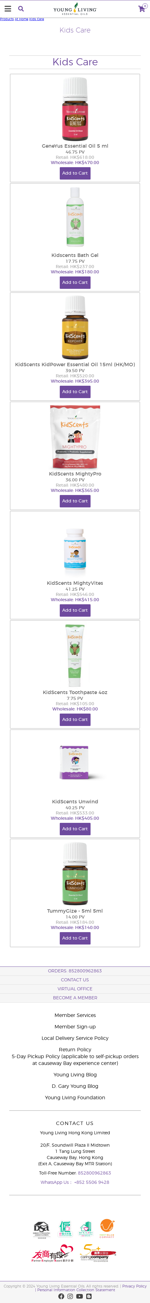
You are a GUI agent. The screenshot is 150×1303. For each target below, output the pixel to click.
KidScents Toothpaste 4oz (75, 692)
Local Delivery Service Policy (75, 1038)
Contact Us (75, 980)
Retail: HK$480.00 (75, 485)
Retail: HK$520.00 (75, 376)
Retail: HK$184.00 (75, 922)
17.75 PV (75, 261)
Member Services (75, 1015)
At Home (21, 19)
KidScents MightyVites (75, 583)
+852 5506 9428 (91, 1182)
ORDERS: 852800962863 (75, 971)
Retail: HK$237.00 (75, 267)
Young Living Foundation (75, 1097)
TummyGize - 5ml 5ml (75, 911)
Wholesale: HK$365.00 (75, 491)
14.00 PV (75, 917)
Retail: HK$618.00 (75, 157)
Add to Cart (75, 173)
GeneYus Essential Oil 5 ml (75, 146)
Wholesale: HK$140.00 (75, 928)
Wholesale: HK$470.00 (75, 163)
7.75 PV (75, 699)
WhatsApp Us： (57, 1182)
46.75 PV (75, 152)
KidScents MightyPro (75, 473)
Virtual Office (75, 989)
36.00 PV (75, 480)
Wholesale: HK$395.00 (75, 381)
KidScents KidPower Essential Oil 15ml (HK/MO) (75, 364)
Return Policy (75, 1049)
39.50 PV (75, 371)
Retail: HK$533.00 (75, 813)
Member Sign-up (75, 1026)
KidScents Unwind (75, 801)
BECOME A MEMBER (75, 998)
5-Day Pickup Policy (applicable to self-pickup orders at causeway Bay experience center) (75, 1060)
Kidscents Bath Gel (75, 255)
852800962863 (94, 1173)
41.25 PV (75, 589)
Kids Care (36, 19)
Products (7, 19)
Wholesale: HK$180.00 (75, 272)
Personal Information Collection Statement (76, 1290)
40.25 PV (75, 808)
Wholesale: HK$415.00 (75, 600)
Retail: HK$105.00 (75, 704)
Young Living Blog (75, 1074)
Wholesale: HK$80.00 (75, 709)
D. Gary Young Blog (75, 1086)
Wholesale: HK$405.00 (75, 818)
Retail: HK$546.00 (75, 595)
